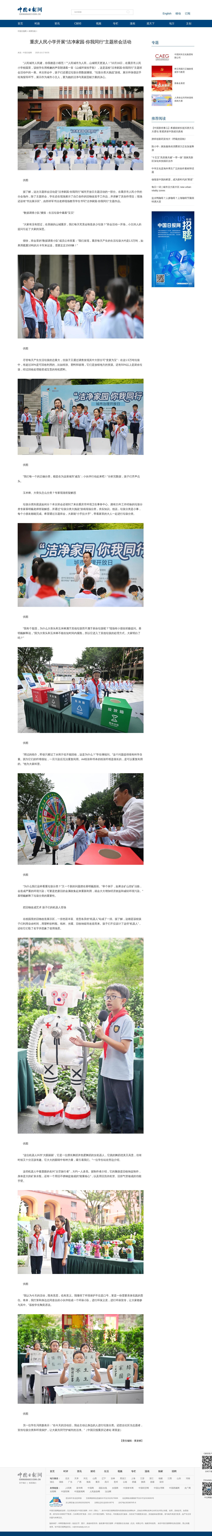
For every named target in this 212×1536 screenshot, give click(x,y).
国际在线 (103, 1488)
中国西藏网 (174, 1488)
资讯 (57, 23)
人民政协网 (95, 1491)
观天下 (151, 23)
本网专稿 (32, 31)
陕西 (143, 1482)
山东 (179, 1478)
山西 (95, 1478)
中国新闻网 (79, 1491)
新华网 (79, 1488)
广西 (79, 1482)
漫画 (132, 23)
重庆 (98, 1482)
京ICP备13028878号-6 (127, 1503)
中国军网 (65, 1491)
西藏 (134, 1482)
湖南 (61, 1482)
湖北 (52, 1482)
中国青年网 (128, 1488)
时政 (37, 23)
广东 (70, 1482)
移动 (178, 13)
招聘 (174, 1471)
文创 (188, 23)
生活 (106, 1471)
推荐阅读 (159, 118)
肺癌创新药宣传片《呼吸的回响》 (169, 139)
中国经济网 (144, 1488)
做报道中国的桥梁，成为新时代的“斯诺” (172, 179)
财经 (93, 1471)
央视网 (115, 1488)
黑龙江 (123, 1478)
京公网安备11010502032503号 (78, 1503)
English (167, 13)
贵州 (116, 1482)
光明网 (53, 1491)
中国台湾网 (159, 1488)
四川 (107, 1482)
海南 (88, 1482)
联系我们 (32, 1483)
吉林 (113, 1478)
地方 (171, 23)
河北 (85, 1478)
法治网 (108, 1491)
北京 (67, 1478)
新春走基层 (179, 83)
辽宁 (104, 1478)
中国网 (91, 1488)
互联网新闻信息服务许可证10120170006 (102, 1498)
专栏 (115, 23)
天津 (76, 1478)
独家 (160, 1471)
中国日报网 (22, 31)
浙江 (151, 1478)
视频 (98, 23)
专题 (155, 43)
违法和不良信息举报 (74, 1498)
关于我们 (22, 1483)
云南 (125, 1482)
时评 (65, 1471)
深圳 (161, 1482)
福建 (161, 1478)
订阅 (187, 13)
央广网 (187, 1488)
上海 (133, 1478)
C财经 (77, 23)
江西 (170, 1478)
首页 (20, 23)
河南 (188, 1478)
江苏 (142, 1478)
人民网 (68, 1488)
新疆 (152, 1482)
